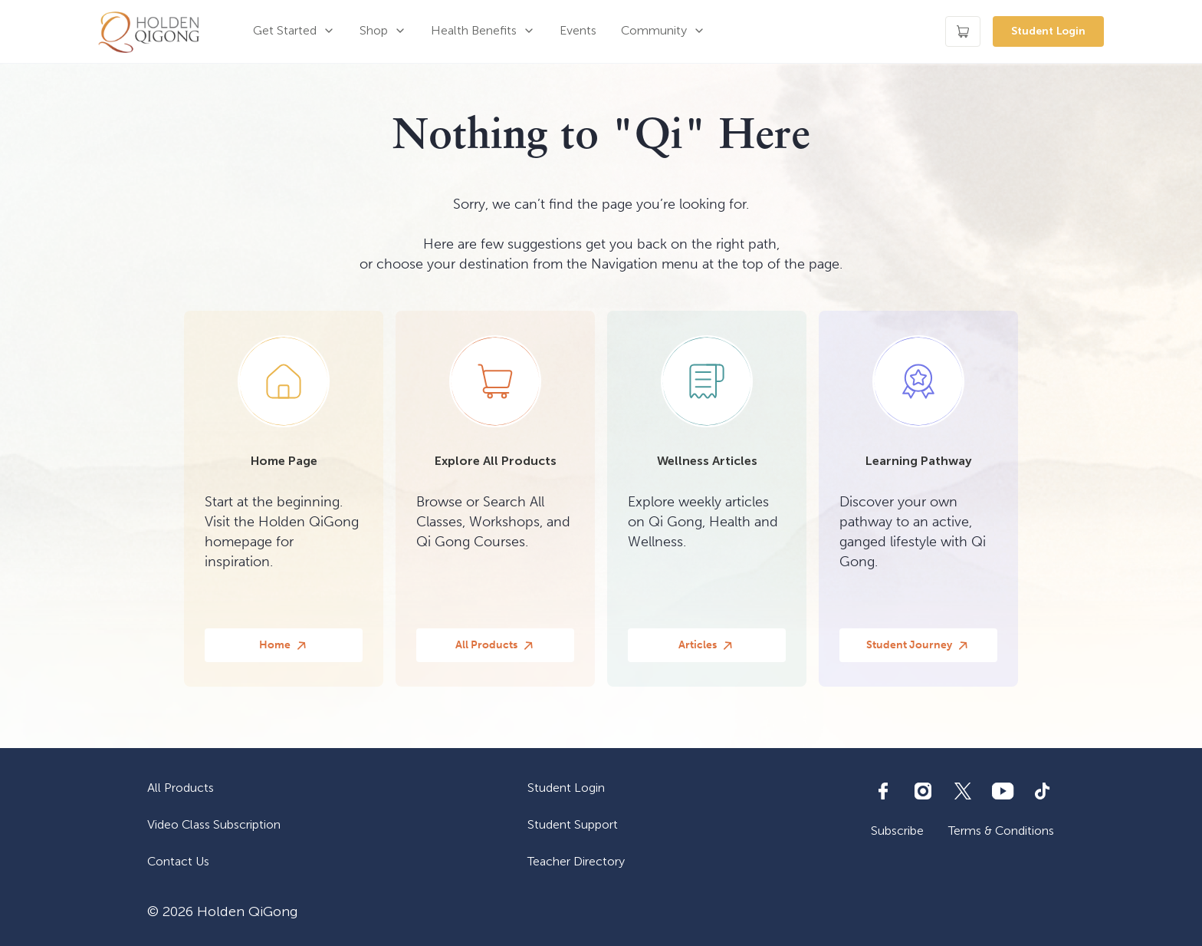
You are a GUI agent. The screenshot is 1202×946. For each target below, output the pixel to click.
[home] (148, 31)
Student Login (1048, 31)
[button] (294, 31)
